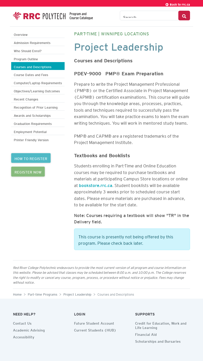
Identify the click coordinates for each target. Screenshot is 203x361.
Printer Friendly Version (31, 139)
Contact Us (22, 322)
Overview (21, 34)
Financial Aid (146, 334)
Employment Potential (30, 131)
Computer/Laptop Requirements (38, 82)
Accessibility (23, 336)
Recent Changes (26, 98)
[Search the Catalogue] (149, 15)
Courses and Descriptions (32, 66)
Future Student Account (94, 322)
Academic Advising (29, 329)
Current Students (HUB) (95, 329)
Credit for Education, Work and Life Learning (160, 324)
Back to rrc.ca (177, 4)
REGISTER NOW (27, 171)
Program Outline (26, 58)
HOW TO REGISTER (30, 158)
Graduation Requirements (33, 123)
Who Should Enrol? (27, 50)
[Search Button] (184, 15)
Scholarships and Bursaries (158, 340)
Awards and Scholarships (32, 115)
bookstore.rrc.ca (95, 184)
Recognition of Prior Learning (35, 107)
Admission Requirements (32, 42)
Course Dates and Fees (31, 74)
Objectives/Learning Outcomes (37, 90)
